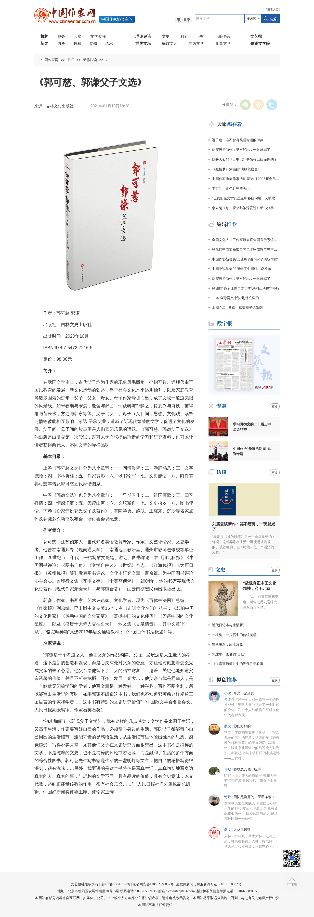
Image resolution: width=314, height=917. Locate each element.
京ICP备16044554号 (115, 884)
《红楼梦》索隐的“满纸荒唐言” (235, 169)
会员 (77, 36)
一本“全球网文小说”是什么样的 (235, 298)
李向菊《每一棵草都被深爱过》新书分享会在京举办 (246, 208)
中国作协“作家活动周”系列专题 (252, 451)
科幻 (184, 36)
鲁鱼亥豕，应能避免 (227, 644)
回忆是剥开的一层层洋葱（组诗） (259, 797)
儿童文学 (223, 43)
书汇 (203, 36)
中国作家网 (49, 60)
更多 (275, 406)
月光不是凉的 (244, 693)
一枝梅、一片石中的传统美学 (234, 635)
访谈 (61, 43)
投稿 (77, 43)
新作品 (224, 36)
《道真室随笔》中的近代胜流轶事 (237, 664)
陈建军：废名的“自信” (228, 654)
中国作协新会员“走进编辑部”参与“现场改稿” (245, 259)
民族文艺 (170, 43)
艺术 (109, 43)
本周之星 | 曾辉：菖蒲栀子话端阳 (237, 308)
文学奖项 (98, 36)
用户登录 (183, 20)
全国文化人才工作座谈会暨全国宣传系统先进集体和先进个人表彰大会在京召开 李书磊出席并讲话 (246, 240)
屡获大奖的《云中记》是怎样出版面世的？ (244, 159)
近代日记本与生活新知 (229, 625)
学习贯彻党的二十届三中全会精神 (252, 426)
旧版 (273, 9)
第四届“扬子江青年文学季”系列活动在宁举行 (245, 288)
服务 (61, 36)
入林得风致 (242, 830)
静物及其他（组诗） (249, 769)
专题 (93, 43)
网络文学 (196, 43)
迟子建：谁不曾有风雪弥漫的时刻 (237, 140)
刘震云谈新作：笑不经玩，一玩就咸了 (241, 150)
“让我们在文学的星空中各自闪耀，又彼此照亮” (246, 198)
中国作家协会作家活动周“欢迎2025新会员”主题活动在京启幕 (246, 179)
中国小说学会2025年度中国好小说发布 (241, 269)
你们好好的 (242, 726)
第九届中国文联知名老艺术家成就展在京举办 (246, 249)
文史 (166, 36)
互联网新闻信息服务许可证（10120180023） (209, 884)
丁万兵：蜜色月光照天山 (231, 189)
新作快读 (90, 60)
